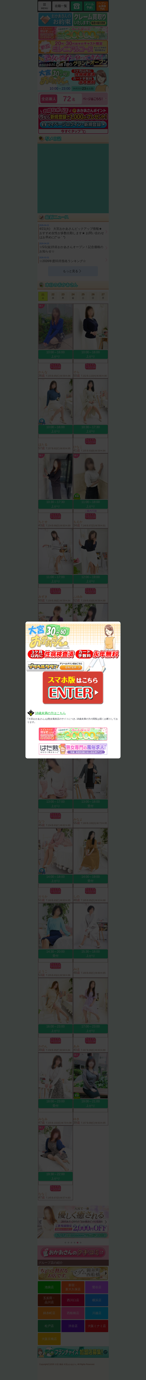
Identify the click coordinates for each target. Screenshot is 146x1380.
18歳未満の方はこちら (50, 713)
